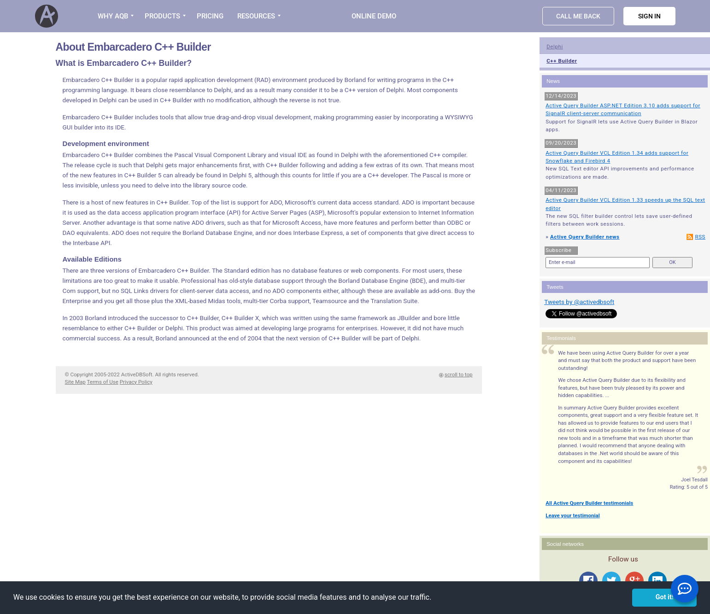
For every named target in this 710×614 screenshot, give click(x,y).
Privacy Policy (136, 382)
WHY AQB (113, 16)
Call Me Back (578, 16)
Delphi (554, 46)
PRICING (210, 16)
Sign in (649, 16)
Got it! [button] (665, 597)
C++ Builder (561, 61)
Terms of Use (102, 382)
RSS (700, 237)
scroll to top (459, 374)
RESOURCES (256, 16)
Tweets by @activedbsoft (579, 301)
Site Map (75, 382)
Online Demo (374, 16)
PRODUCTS (162, 16)
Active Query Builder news (585, 237)
